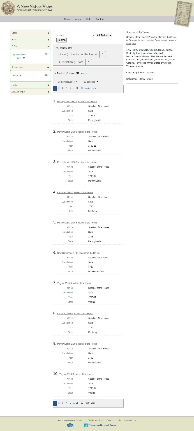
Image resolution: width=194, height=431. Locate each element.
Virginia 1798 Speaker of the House (74, 283)
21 (77, 88)
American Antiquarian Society (70, 420)
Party (14, 85)
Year (14, 39)
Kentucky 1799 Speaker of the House (75, 313)
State (14, 33)
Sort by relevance (66, 82)
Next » (84, 73)
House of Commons (155, 40)
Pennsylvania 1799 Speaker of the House (77, 344)
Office (14, 46)
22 (82, 88)
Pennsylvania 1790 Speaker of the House (77, 162)
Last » (93, 88)
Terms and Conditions (127, 420)
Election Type (18, 92)
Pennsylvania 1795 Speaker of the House (77, 223)
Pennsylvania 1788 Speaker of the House (77, 132)
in (94, 35)
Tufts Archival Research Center (100, 420)
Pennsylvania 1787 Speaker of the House (77, 101)
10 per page (89, 82)
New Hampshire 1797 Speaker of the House (78, 253)
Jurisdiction (17, 67)
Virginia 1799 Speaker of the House (76, 374)
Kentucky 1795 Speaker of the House (75, 192)
